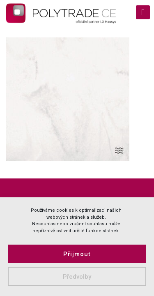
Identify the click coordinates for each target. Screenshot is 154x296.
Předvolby (77, 276)
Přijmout (77, 254)
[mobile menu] (143, 12)
